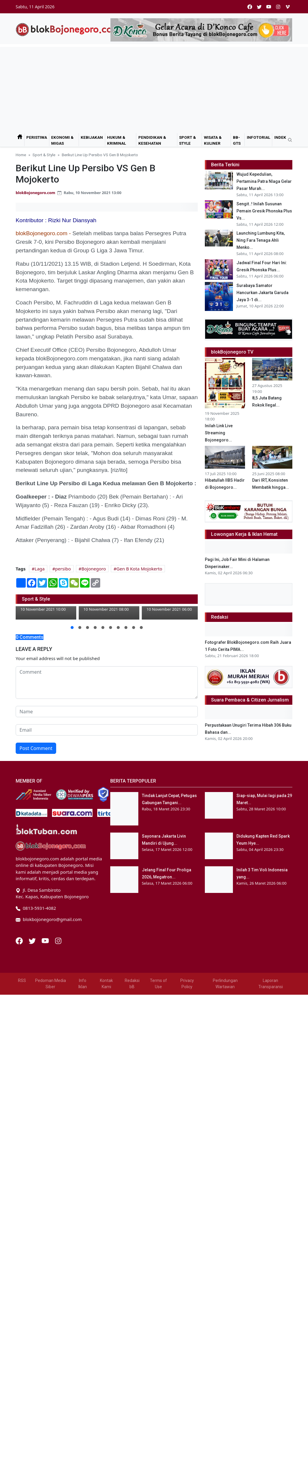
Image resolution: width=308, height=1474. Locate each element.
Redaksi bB (132, 983)
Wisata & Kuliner (213, 140)
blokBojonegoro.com (35, 192)
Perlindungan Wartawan (225, 983)
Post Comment (36, 748)
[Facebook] (20, 940)
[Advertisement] (154, 88)
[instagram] (278, 6)
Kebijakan (92, 137)
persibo (63, 569)
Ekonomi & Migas (62, 140)
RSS (22, 980)
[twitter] (259, 6)
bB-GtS (237, 140)
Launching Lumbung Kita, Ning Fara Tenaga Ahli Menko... (260, 240)
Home (21, 154)
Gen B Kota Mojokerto (139, 569)
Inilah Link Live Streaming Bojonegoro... (219, 432)
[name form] (107, 711)
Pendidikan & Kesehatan (152, 140)
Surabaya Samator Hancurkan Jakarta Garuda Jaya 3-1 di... (262, 292)
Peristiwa (36, 137)
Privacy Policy (187, 983)
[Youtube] (46, 940)
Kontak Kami (106, 983)
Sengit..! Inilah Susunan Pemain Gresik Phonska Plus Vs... (264, 210)
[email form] (107, 730)
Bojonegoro (93, 569)
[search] (287, 140)
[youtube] (268, 6)
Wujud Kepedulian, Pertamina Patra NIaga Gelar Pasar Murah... (264, 181)
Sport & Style (187, 140)
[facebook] (249, 6)
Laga (40, 569)
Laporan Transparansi (270, 983)
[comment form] (107, 682)
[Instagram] (58, 940)
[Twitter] (33, 940)
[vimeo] (287, 6)
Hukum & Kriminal (116, 140)
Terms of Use (158, 983)
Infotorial (258, 137)
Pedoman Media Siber (50, 983)
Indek (280, 137)
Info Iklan (82, 983)
